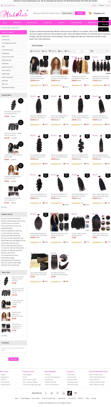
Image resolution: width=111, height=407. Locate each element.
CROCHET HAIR (76, 22)
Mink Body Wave (6, 265)
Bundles (10, 235)
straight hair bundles (6, 228)
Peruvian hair (16, 260)
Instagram (75, 393)
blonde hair (19, 250)
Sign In (6, 5)
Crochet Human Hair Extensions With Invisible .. (17, 302)
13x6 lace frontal (5, 223)
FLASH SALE (47, 22)
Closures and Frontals (8, 57)
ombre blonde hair (6, 240)
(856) (102, 85)
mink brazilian (5, 243)
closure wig (18, 231)
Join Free (12, 5)
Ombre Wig (4, 235)
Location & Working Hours (52, 377)
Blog (87, 398)
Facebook (45, 393)
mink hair (10, 262)
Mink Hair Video (72, 379)
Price (68, 51)
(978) (39, 163)
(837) (81, 85)
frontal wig (9, 233)
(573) (60, 281)
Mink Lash (5, 84)
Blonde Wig (16, 235)
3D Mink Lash (5, 250)
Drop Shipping (16, 240)
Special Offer (61, 398)
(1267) (40, 85)
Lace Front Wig (11, 238)
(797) (81, 242)
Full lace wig (19, 238)
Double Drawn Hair (7, 67)
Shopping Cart (5, 377)
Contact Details (72, 377)
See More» (4, 207)
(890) (81, 163)
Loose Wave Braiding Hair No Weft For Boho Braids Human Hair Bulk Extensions (38, 196)
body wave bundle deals (7, 231)
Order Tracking (5, 382)
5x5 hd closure (15, 223)
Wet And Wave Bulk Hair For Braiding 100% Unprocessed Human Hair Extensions (59, 196)
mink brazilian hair (15, 218)
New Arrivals (72, 398)
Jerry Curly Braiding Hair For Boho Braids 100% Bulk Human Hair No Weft (80, 196)
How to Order (36, 398)
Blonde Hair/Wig (6, 60)
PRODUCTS (17, 22)
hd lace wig (17, 226)
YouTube (63, 393)
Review (25, 377)
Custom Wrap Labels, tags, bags (32, 384)
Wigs (3, 46)
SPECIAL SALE (32, 22)
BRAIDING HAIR (93, 22)
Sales (44, 51)
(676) (39, 203)
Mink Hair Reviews (73, 384)
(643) (39, 281)
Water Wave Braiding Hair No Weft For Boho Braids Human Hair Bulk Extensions (59, 157)
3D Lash (23, 240)
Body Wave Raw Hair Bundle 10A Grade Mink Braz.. (18, 279)
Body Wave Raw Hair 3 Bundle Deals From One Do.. (18, 290)
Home (5, 22)
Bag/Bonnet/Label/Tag (8, 87)
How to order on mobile (29, 379)
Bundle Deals (5, 36)
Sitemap (94, 398)
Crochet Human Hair (7, 50)
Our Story (48, 374)
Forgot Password (5, 384)
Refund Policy (49, 379)
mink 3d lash (11, 253)
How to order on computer (30, 382)
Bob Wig (3, 238)
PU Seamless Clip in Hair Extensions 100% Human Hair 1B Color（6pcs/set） (59, 274)
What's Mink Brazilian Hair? (97, 377)
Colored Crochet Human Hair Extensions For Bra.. (17, 314)
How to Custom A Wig (96, 374)
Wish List (3, 379)
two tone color (5, 248)
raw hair (3, 233)
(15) (39, 124)
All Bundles (5, 63)
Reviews (80, 398)
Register (3, 374)
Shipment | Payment (50, 382)
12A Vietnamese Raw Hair (9, 43)
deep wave (4, 262)
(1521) (60, 85)
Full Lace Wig (5, 245)
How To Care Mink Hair (52, 384)
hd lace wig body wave (7, 226)
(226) (60, 242)
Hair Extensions (15, 27)
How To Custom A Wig (49, 398)
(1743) (81, 203)
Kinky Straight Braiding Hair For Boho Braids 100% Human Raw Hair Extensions (38, 235)
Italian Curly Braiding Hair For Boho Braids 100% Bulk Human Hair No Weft (59, 118)
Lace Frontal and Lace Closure (9, 255)
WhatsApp (105, 24)
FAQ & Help (71, 374)
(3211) (60, 203)
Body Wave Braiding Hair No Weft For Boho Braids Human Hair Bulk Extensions (80, 157)
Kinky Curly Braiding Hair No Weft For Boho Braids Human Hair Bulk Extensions (100, 196)
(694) (102, 124)
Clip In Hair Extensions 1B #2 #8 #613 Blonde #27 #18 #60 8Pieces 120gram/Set (38, 274)
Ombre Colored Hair (7, 77)
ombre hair (13, 248)
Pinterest (57, 393)
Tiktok (69, 393)
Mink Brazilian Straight (7, 258)
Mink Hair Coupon (73, 382)
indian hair (4, 253)
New (60, 51)
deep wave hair (21, 221)
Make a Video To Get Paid (97, 384)
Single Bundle (6, 74)
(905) (102, 163)
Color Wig (16, 233)
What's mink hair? (95, 379)
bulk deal (3, 221)
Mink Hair (13, 250)
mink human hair (11, 221)
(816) (60, 163)
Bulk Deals (5, 80)
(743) (81, 124)
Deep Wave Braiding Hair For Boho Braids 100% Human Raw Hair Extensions (38, 118)
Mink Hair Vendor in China (97, 382)
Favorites (52, 51)
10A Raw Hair (6, 39)
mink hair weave (14, 243)
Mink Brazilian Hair (6, 260)
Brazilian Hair (20, 248)
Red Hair (19, 245)
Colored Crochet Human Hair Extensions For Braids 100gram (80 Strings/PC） (59, 78)
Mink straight (17, 262)
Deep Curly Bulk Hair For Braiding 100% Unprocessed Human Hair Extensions (100, 118)
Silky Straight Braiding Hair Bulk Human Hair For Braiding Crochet (101, 157)
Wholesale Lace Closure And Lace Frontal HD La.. (17, 326)
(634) (39, 242)
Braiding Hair (5, 53)
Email (104, 19)
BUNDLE (61, 22)
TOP (101, 29)
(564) (102, 203)
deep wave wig (5, 218)
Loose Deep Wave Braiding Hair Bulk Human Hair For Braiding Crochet (37, 157)
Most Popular (35, 51)
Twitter (51, 393)
